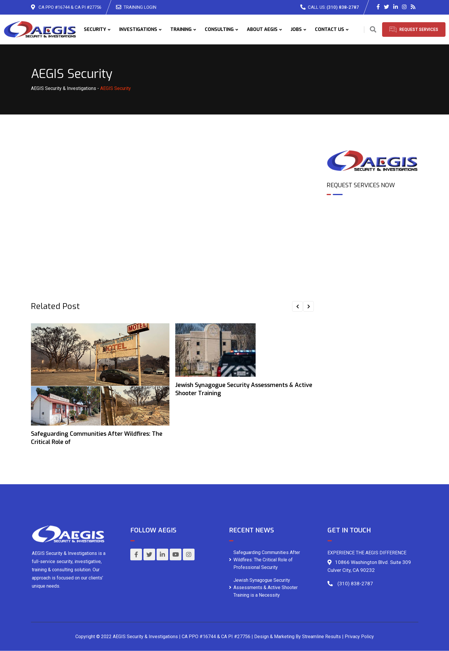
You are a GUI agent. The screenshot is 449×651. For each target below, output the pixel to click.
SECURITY (95, 29)
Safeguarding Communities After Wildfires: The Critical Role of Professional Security (266, 559)
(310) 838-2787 (343, 7)
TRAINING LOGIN (140, 7)
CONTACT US (329, 29)
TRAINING (181, 29)
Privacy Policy (359, 636)
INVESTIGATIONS (138, 29)
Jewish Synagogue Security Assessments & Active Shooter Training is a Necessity (265, 587)
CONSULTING (219, 29)
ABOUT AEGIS (262, 29)
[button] (297, 306)
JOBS (296, 29)
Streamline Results (321, 636)
